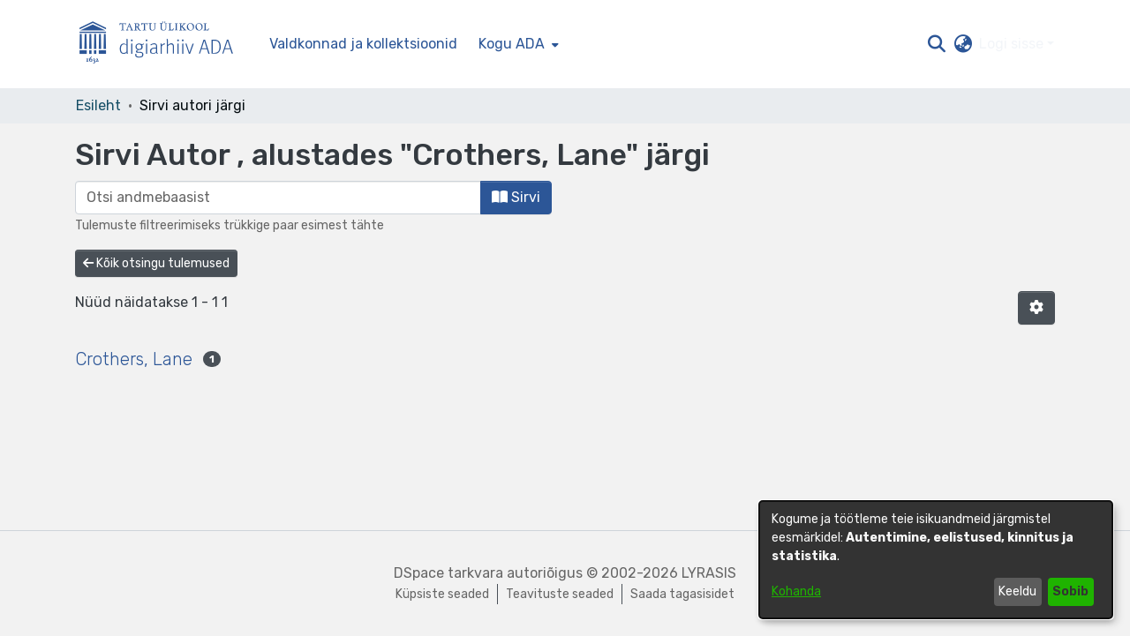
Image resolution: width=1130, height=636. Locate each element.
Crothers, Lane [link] (133, 359)
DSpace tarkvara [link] (448, 573)
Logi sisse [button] (1013, 43)
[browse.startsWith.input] (278, 197)
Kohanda (796, 591)
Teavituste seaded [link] (560, 594)
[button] (936, 44)
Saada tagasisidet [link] (682, 594)
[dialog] (935, 559)
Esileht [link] (98, 105)
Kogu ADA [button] (511, 43)
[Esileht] (163, 44)
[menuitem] (517, 44)
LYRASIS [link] (709, 573)
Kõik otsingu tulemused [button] (156, 263)
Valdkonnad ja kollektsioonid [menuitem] (363, 43)
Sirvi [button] (516, 197)
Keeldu (1017, 591)
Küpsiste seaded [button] (442, 594)
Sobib (1070, 591)
